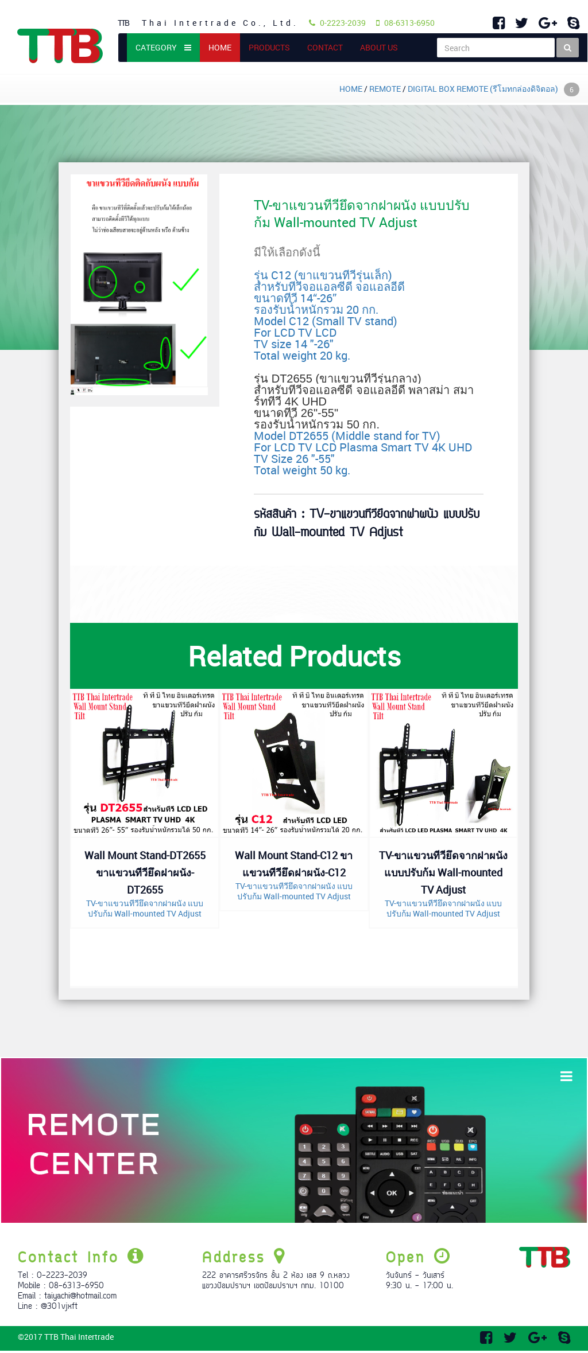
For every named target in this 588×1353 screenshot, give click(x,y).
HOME (224, 47)
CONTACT (325, 47)
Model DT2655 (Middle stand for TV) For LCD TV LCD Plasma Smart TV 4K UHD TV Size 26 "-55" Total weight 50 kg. (364, 425)
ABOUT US (379, 47)
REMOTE (385, 88)
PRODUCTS (269, 47)
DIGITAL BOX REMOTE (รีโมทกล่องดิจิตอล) (493, 88)
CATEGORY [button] (163, 47)
